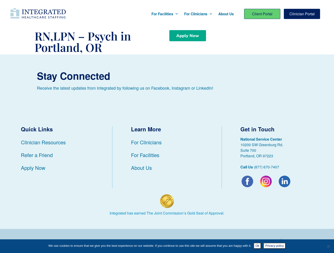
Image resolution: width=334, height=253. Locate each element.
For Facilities (164, 14)
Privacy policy (274, 245)
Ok (257, 245)
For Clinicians (198, 14)
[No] (328, 246)
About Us (226, 13)
